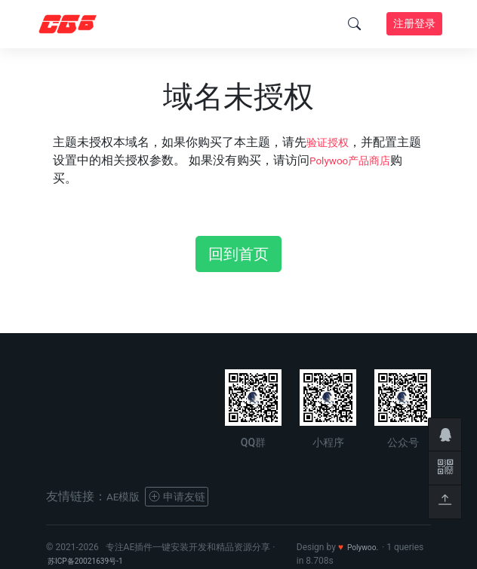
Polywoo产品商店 (369, 160)
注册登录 (414, 23)
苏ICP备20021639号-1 (92, 560)
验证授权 (330, 142)
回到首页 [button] (238, 254)
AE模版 (126, 496)
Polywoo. (366, 547)
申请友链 (186, 496)
